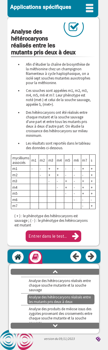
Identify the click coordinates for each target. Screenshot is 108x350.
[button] (53, 236)
